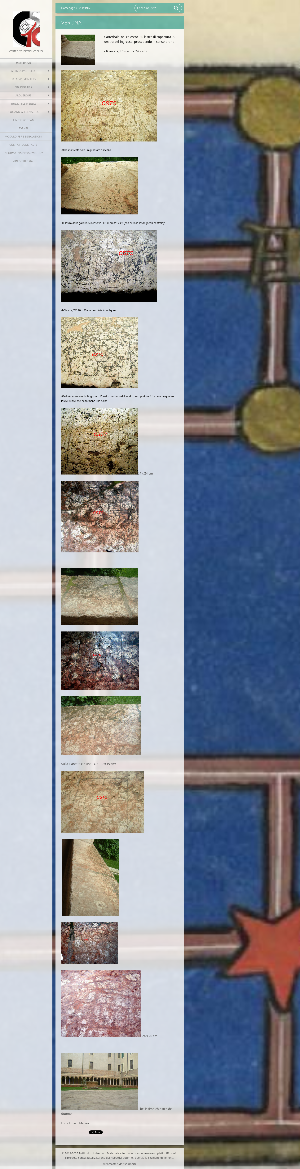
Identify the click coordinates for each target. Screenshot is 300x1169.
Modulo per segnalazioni (23, 136)
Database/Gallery (23, 79)
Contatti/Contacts (23, 144)
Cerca (176, 8)
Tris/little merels (23, 103)
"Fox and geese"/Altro (23, 112)
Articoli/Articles (23, 71)
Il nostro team (23, 120)
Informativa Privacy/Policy (23, 153)
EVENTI (23, 128)
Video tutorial (23, 161)
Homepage (23, 62)
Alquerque (23, 95)
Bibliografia (23, 87)
